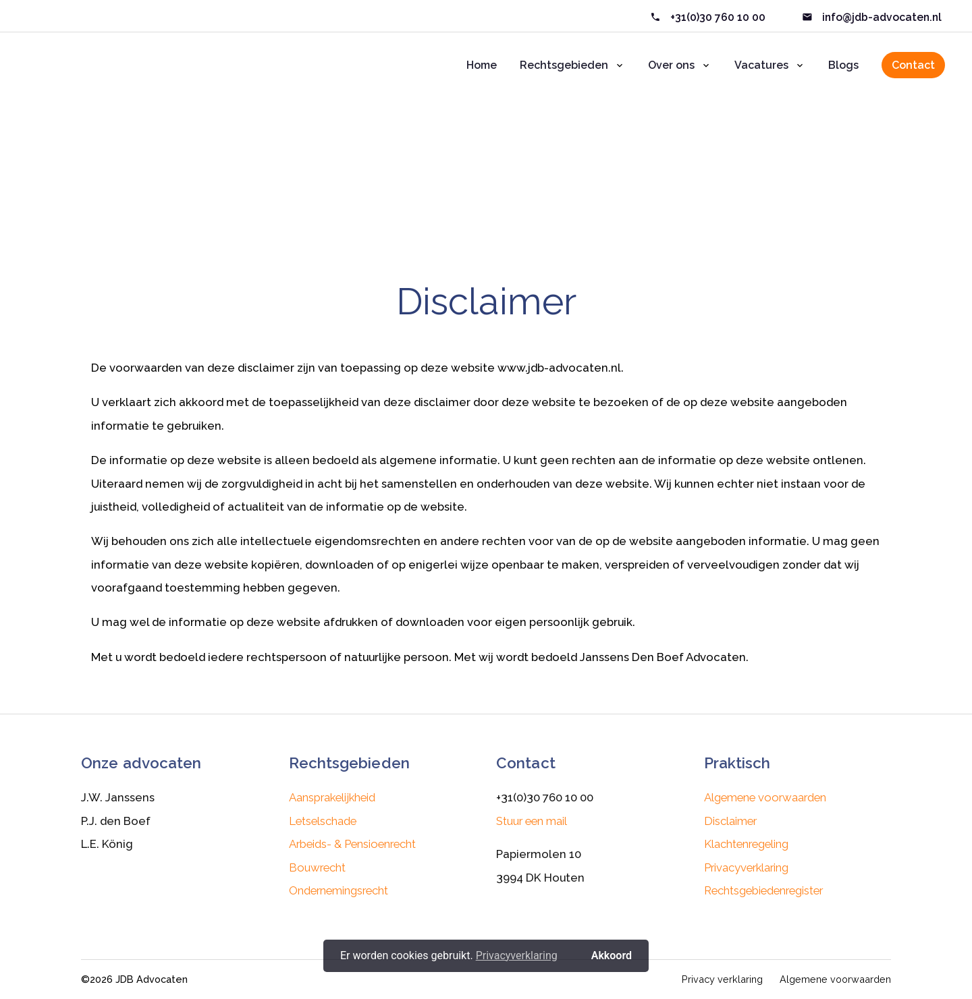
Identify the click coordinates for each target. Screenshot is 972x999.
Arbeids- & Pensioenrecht (352, 844)
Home (481, 65)
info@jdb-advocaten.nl (880, 17)
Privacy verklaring (722, 979)
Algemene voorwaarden (765, 797)
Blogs (843, 65)
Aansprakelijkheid (332, 797)
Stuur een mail (531, 821)
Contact (913, 65)
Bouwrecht (317, 867)
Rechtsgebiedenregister (763, 890)
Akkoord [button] (611, 955)
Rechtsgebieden (564, 65)
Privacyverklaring (746, 867)
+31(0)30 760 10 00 (718, 17)
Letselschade (322, 821)
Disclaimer (508, 206)
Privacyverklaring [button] (517, 955)
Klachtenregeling (746, 844)
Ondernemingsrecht (338, 890)
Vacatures (761, 65)
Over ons (671, 65)
